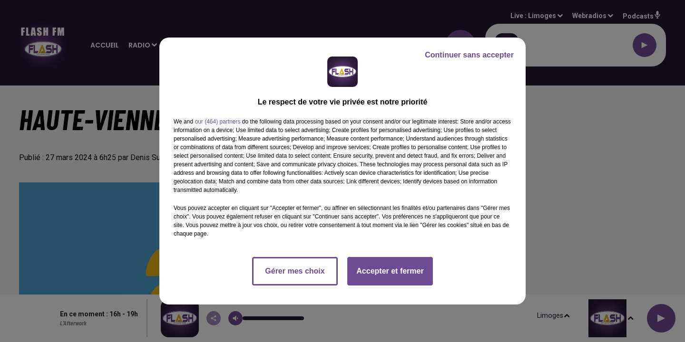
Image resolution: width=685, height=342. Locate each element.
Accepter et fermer (389, 271)
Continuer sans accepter (469, 55)
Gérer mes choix (294, 271)
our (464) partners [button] (217, 121)
